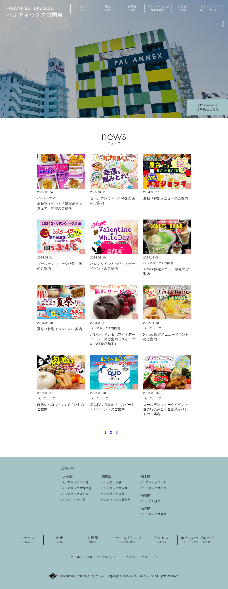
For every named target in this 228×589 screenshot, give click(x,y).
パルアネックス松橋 (153, 488)
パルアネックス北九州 (115, 499)
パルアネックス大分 (74, 482)
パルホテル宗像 (111, 482)
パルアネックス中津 (74, 494)
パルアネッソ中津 (73, 499)
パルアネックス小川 (153, 482)
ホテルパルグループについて (91, 557)
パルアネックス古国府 (76, 488)
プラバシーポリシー (139, 557)
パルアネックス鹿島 (153, 514)
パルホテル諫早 (150, 501)
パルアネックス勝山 (114, 494)
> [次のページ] (122, 432)
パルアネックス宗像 (114, 488)
